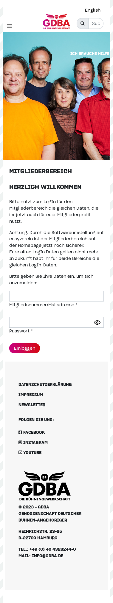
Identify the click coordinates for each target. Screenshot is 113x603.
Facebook (31, 432)
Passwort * (20, 331)
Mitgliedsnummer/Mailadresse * (43, 305)
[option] (94, 10)
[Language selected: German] (94, 10)
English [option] (92, 10)
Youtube (29, 452)
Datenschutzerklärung (45, 384)
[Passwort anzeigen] (97, 322)
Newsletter (31, 404)
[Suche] (96, 23)
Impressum (30, 394)
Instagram (33, 442)
